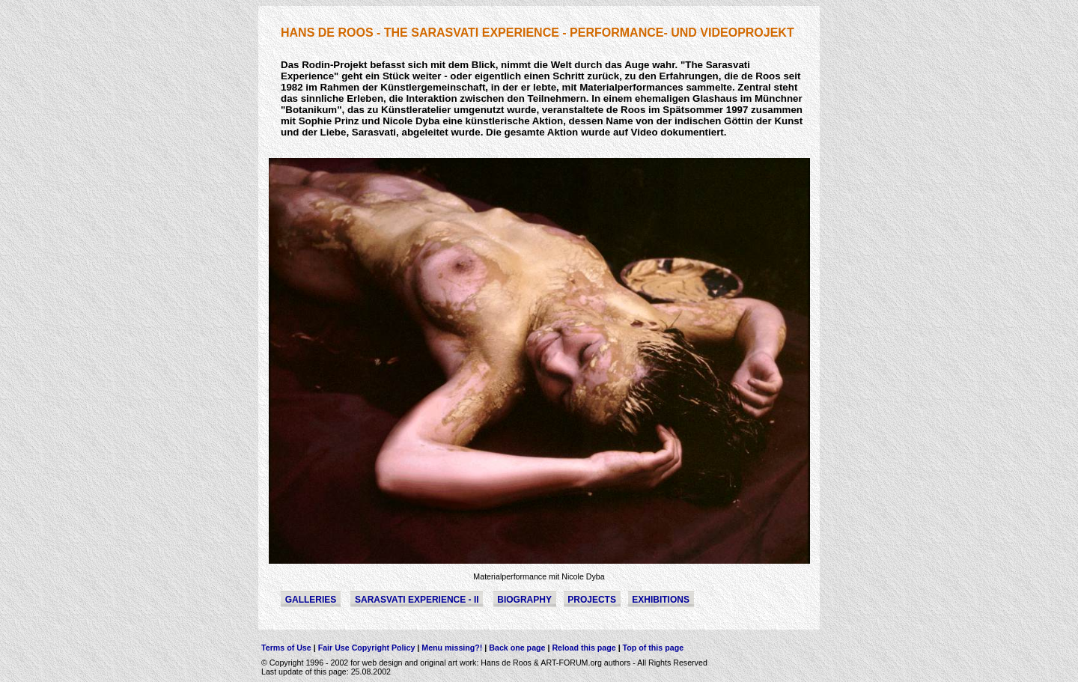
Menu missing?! (452, 647)
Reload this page (583, 647)
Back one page (517, 647)
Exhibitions (660, 599)
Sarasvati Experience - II (417, 599)
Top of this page (652, 647)
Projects (591, 599)
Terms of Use (286, 647)
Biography (524, 599)
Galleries (311, 599)
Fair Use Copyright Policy (368, 647)
